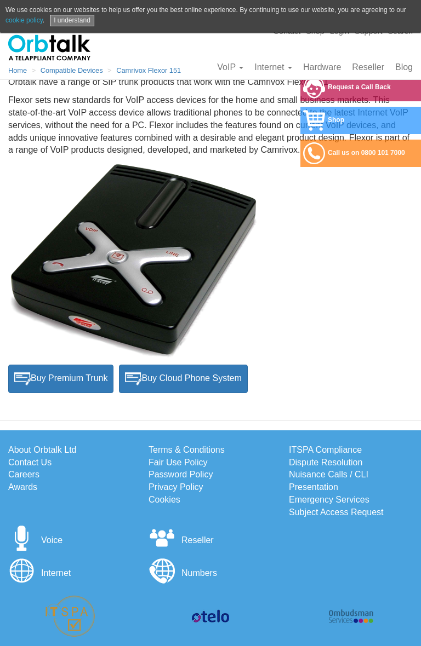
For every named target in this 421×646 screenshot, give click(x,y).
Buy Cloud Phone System (183, 379)
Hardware (322, 67)
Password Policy (181, 474)
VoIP (230, 67)
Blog (404, 67)
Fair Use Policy (178, 462)
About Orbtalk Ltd (42, 449)
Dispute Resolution (325, 462)
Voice (35, 540)
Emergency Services (329, 499)
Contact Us (30, 462)
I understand (72, 20)
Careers (23, 474)
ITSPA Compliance (325, 449)
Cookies (164, 499)
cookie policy (24, 20)
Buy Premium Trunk (60, 379)
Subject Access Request (336, 512)
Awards (22, 487)
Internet (273, 67)
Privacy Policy (176, 487)
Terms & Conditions (187, 449)
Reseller (368, 67)
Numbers (183, 573)
